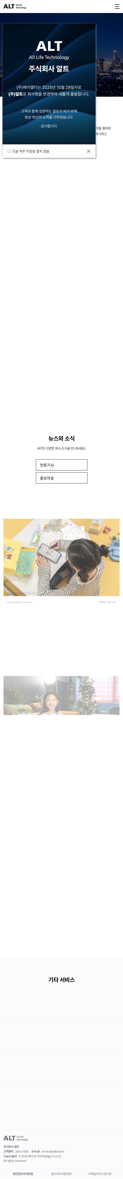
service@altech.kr (53, 1151)
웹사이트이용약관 (61, 1174)
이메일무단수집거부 (100, 1174)
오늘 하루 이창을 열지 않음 (31, 151)
